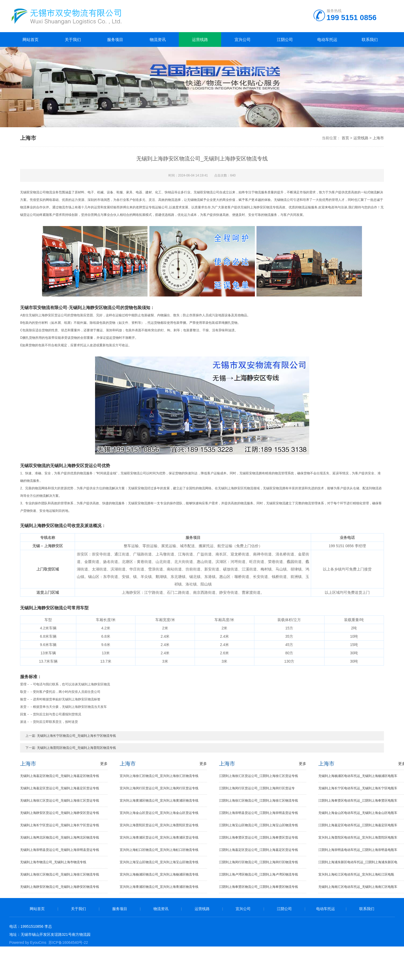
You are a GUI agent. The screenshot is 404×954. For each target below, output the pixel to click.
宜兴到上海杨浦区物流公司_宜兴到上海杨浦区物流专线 (159, 874)
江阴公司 (285, 39)
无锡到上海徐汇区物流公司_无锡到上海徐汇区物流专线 (59, 874)
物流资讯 (158, 39)
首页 (345, 138)
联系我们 (370, 39)
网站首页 (30, 39)
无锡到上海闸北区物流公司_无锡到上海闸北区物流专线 (59, 837)
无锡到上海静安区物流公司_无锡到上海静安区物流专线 (59, 887)
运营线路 (200, 39)
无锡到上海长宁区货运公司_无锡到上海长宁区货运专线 (59, 825)
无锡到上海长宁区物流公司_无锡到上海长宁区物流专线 (76, 736)
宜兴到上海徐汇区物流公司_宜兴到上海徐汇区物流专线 (159, 776)
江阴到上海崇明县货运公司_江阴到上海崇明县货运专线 (258, 813)
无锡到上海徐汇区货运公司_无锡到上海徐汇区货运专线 (59, 800)
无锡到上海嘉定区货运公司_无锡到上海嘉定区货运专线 (59, 788)
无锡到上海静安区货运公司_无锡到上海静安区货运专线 (59, 813)
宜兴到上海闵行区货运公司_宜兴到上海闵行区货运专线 (159, 788)
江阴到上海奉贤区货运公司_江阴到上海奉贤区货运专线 (258, 837)
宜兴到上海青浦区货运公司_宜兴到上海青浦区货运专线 (159, 837)
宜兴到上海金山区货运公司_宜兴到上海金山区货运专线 (159, 813)
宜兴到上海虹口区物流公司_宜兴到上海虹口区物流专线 (159, 850)
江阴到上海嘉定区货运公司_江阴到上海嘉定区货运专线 (258, 850)
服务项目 (115, 39)
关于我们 (73, 39)
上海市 (378, 138)
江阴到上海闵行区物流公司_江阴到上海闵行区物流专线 (258, 862)
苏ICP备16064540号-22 (68, 942)
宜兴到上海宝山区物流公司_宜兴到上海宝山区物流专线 (159, 862)
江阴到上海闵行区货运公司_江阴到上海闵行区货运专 (257, 788)
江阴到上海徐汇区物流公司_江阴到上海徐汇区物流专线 (258, 800)
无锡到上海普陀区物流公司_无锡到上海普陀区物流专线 (76, 748)
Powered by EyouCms (28, 942)
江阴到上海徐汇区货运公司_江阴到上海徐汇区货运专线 (258, 776)
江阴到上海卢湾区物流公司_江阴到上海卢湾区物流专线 (258, 874)
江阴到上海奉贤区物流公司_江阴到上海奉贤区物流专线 (258, 887)
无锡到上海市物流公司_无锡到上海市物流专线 (53, 862)
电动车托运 (327, 39)
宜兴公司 (243, 39)
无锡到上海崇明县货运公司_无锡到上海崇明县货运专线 (59, 850)
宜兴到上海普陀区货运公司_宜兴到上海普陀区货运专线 (159, 825)
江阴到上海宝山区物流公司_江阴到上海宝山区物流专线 (258, 825)
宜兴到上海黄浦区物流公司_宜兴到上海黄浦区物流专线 (159, 800)
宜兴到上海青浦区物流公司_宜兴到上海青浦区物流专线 (159, 887)
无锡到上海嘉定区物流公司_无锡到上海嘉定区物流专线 (59, 776)
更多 (104, 763)
